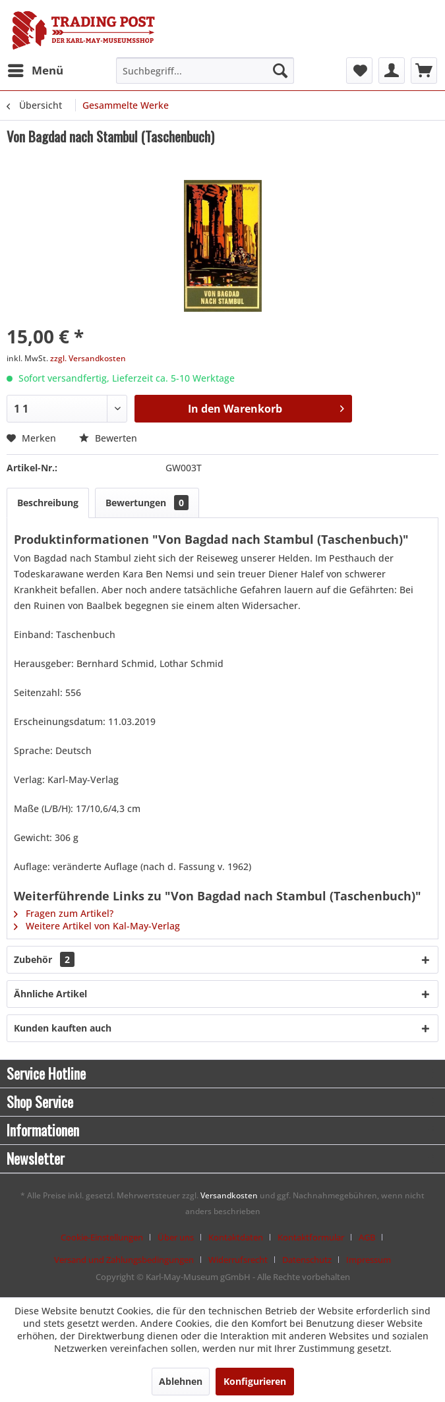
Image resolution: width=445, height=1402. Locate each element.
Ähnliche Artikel (50, 993)
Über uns (176, 1237)
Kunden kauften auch (62, 1028)
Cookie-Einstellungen (102, 1237)
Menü (35, 69)
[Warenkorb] (424, 70)
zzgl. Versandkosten (88, 358)
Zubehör (44, 959)
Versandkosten (229, 1195)
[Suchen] (280, 70)
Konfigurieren (254, 1381)
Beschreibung (47, 502)
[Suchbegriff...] (205, 70)
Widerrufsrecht (238, 1260)
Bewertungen (147, 502)
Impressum (368, 1260)
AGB (367, 1237)
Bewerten (108, 438)
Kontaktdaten (235, 1237)
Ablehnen (180, 1381)
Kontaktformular (311, 1237)
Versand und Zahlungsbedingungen (124, 1260)
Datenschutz (307, 1260)
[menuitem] (35, 70)
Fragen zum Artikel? (63, 913)
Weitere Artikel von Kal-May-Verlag (97, 926)
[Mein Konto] (391, 70)
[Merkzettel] (359, 70)
